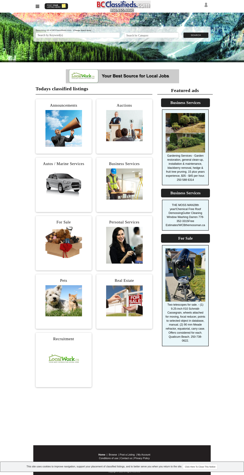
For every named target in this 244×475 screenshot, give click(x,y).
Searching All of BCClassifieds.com (53, 30)
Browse (113, 454)
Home (101, 454)
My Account (143, 454)
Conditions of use (108, 458)
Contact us (126, 458)
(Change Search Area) (82, 30)
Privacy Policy (142, 458)
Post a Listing (127, 454)
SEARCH (196, 35)
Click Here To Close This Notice (200, 467)
